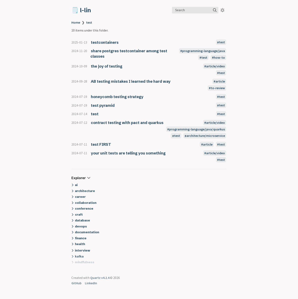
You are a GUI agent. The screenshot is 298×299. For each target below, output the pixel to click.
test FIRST (101, 144)
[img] (215, 10)
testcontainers (105, 42)
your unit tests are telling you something (128, 153)
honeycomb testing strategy (117, 96)
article (220, 81)
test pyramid (103, 105)
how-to (219, 57)
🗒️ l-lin (81, 10)
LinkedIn (91, 283)
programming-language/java (203, 51)
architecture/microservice (205, 136)
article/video (215, 66)
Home (75, 22)
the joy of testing (106, 66)
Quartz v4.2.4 (99, 278)
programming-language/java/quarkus (197, 129)
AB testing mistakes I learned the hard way (131, 81)
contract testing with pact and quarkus (127, 122)
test (89, 22)
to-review (218, 88)
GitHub (76, 283)
